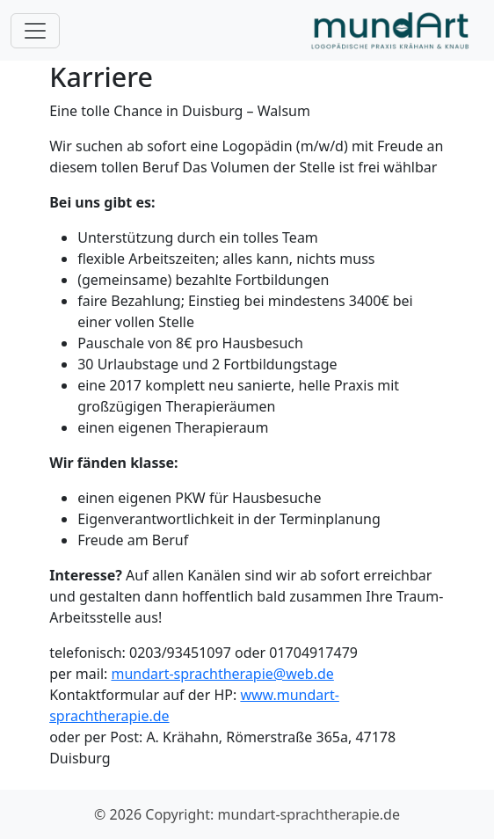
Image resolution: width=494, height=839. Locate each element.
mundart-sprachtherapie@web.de (222, 673)
